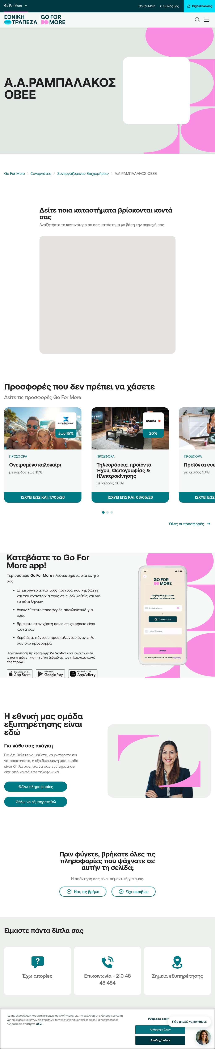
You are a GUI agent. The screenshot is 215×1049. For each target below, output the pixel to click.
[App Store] (21, 671)
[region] (107, 1029)
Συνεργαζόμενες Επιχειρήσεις (83, 173)
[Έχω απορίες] (37, 971)
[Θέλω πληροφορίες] (35, 787)
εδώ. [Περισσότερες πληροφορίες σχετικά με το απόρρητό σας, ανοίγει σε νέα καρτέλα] (39, 1023)
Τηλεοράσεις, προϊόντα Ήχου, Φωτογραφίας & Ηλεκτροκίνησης (124, 470)
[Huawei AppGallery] (84, 671)
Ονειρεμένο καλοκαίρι (35, 464)
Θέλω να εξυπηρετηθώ (36, 802)
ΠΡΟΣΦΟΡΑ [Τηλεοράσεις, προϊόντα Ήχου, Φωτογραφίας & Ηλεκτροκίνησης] (106, 456)
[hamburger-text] (206, 20)
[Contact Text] (107, 971)
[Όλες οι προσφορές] (190, 523)
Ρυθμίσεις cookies (160, 1018)
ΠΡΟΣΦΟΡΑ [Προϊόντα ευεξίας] (193, 456)
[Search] (197, 19)
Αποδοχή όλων (160, 1040)
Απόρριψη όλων (160, 1029)
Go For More (16, 5)
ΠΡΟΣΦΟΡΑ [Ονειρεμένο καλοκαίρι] (18, 456)
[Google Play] (52, 671)
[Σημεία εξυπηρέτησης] (177, 971)
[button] (103, 512)
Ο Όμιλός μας (169, 6)
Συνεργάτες (41, 173)
